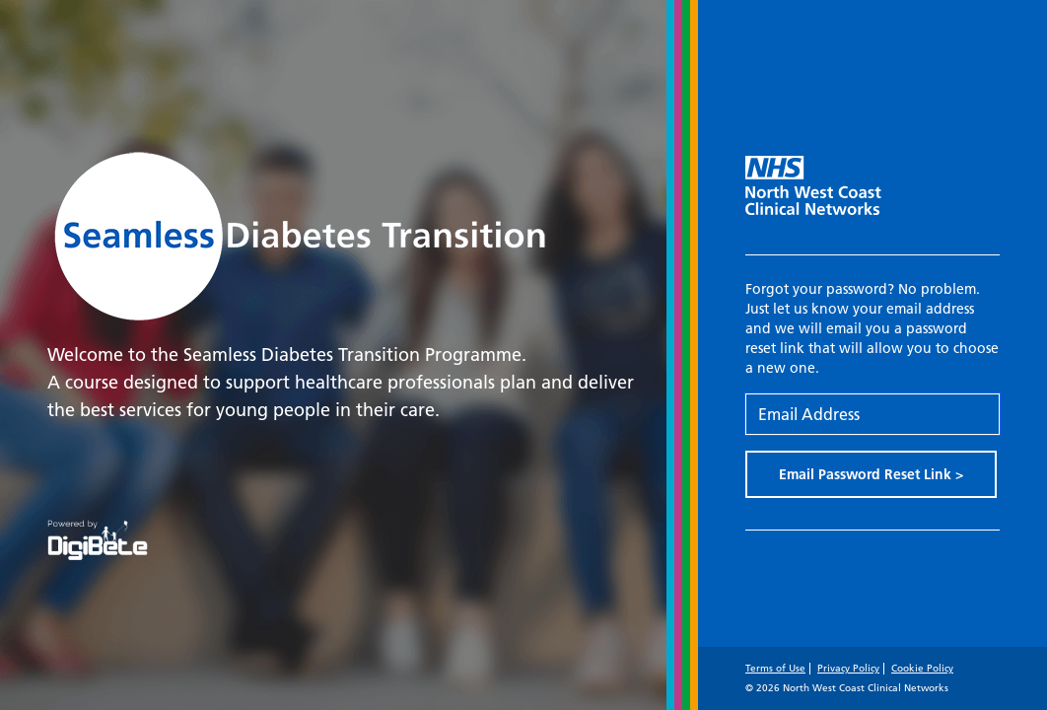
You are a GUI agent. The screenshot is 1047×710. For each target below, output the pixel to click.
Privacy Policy (848, 668)
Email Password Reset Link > (871, 474)
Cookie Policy (922, 668)
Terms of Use (775, 668)
